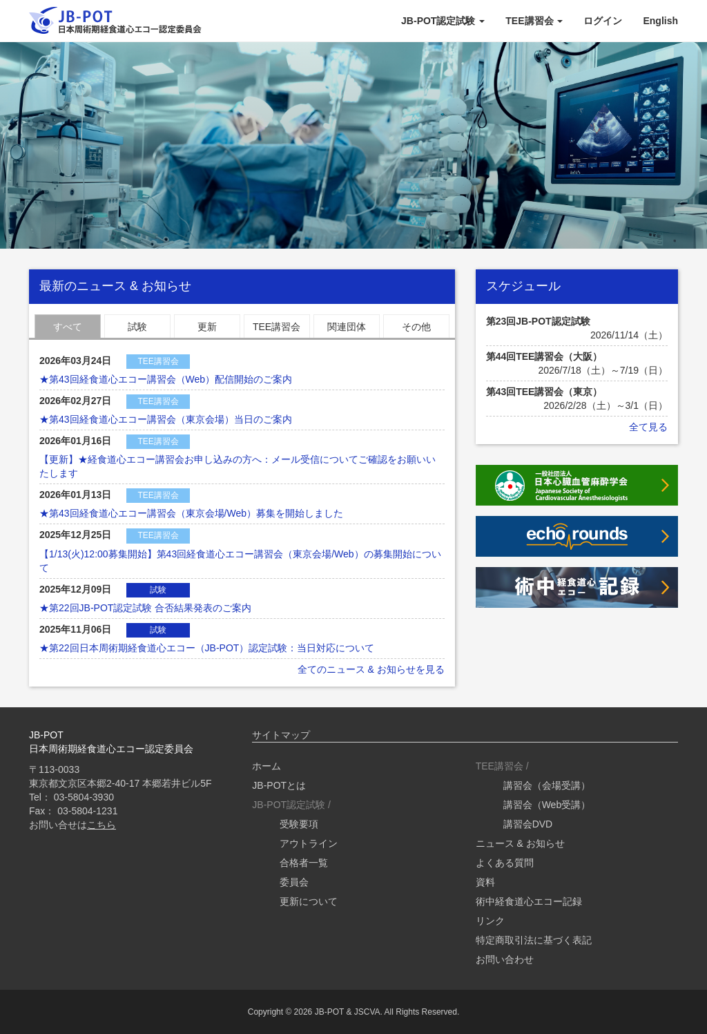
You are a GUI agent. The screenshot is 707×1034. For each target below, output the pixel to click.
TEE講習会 (276, 326)
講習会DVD (528, 824)
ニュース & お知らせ (520, 843)
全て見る (648, 426)
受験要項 (299, 824)
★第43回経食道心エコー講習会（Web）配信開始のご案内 (165, 379)
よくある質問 (505, 862)
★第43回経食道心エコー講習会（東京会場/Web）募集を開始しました (191, 513)
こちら (101, 824)
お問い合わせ (505, 959)
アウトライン (309, 843)
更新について (309, 901)
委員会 (294, 882)
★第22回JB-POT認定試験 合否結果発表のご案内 (145, 607)
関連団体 (346, 326)
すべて (67, 326)
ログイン (602, 20)
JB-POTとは (279, 785)
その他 (416, 326)
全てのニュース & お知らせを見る (371, 669)
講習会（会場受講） (546, 785)
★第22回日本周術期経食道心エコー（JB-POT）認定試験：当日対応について (206, 647)
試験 (137, 326)
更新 (207, 326)
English (660, 20)
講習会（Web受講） (547, 804)
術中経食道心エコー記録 (529, 901)
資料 (485, 882)
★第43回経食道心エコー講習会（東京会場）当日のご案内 (165, 419)
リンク (490, 920)
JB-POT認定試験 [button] (443, 20)
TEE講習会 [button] (534, 20)
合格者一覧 (304, 862)
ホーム (266, 766)
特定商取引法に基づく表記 (534, 940)
